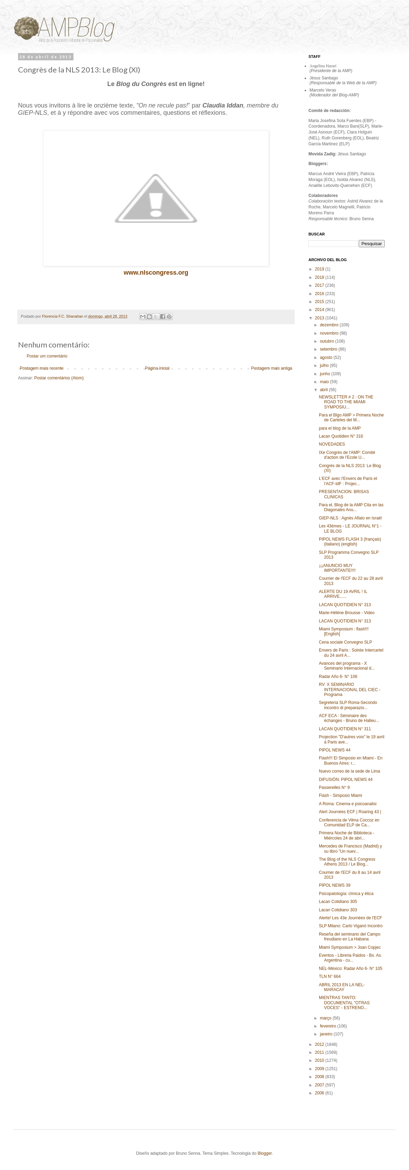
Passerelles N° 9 (334, 787)
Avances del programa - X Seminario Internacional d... (347, 666)
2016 (320, 293)
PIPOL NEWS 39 (334, 885)
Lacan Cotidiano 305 (338, 901)
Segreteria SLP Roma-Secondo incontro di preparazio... (348, 705)
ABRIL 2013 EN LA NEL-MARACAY (342, 987)
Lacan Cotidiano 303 (338, 909)
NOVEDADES (332, 444)
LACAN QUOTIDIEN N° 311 (345, 728)
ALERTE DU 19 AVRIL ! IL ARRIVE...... (343, 594)
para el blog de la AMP (340, 428)
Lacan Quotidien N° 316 (341, 436)
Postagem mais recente (41, 368)
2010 (320, 1060)
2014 (320, 309)
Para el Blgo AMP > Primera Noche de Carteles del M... (351, 417)
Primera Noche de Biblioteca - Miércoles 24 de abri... (346, 835)
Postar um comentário (47, 356)
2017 (320, 285)
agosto (326, 357)
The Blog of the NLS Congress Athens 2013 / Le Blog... (347, 862)
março (326, 1018)
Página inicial (157, 368)
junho (325, 373)
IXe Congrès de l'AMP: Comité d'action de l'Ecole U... (347, 455)
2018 (320, 277)
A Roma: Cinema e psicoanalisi (347, 803)
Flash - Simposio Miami (340, 795)
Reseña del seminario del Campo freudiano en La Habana (349, 936)
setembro (329, 349)
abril (324, 389)
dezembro (330, 324)
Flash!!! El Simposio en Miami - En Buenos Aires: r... (350, 760)
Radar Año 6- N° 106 (338, 676)
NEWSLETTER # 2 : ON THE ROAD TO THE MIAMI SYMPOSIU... (346, 402)
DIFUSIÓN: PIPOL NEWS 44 (346, 779)
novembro (330, 333)
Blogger (265, 1153)
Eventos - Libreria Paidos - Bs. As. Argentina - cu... (350, 958)
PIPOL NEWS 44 (334, 750)
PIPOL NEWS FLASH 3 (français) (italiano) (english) (350, 542)
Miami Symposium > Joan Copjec (350, 947)
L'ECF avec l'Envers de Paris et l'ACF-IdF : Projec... (348, 481)
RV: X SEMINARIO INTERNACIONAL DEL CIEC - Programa (349, 689)
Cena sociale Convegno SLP (345, 642)
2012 (320, 1044)
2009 (320, 1068)
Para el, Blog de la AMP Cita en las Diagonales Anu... (351, 507)
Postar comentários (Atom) (59, 378)
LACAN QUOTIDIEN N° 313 (345, 604)
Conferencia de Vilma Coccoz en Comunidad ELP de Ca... (349, 822)
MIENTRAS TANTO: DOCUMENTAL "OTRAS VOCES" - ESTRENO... (344, 1002)
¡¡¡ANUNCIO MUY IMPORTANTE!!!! (337, 568)
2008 (320, 1076)
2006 (320, 1093)
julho (325, 365)
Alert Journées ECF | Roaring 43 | (350, 811)
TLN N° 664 (330, 976)
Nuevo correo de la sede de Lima (349, 771)
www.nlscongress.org (156, 272)
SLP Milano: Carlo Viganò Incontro (351, 925)
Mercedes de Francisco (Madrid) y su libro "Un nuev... (350, 848)
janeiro (326, 1034)
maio (325, 381)
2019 (320, 269)
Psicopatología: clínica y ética (346, 893)
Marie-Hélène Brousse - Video (347, 612)
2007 (320, 1085)
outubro (327, 341)
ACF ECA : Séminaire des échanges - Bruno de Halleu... (349, 718)
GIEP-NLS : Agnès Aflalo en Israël (350, 518)
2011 (320, 1052)
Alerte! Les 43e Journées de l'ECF (350, 917)
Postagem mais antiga (271, 368)
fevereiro (328, 1026)
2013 (320, 318)
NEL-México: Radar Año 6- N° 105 (350, 968)
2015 (320, 301)
